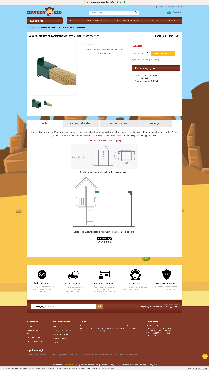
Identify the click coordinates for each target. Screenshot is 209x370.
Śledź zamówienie (61, 334)
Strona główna (32, 28)
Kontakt (56, 326)
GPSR (55, 342)
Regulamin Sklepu (34, 337)
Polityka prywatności (35, 341)
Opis (44, 123)
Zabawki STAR (76, 355)
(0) (176, 12)
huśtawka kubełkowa (93, 355)
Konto (159, 6)
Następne (174, 36)
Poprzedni (159, 36)
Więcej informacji (201, 368)
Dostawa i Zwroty (118, 123)
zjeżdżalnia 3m (111, 355)
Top (205, 356)
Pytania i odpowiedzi (81, 123)
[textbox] (114, 13)
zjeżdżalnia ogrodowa (128, 355)
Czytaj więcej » (100, 331)
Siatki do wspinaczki (59, 355)
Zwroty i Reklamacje (62, 330)
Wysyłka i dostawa (61, 338)
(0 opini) (91, 44)
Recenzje (154, 123)
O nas (29, 326)
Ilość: (136, 53)
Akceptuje (191, 368)
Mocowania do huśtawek (37, 355)
